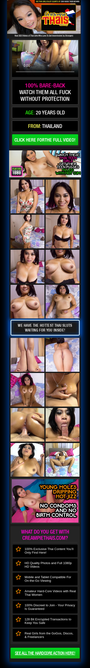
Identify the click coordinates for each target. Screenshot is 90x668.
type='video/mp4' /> (45, 58)
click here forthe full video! (45, 140)
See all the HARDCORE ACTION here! (45, 653)
